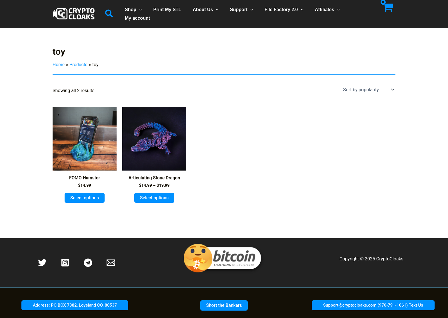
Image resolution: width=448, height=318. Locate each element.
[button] (109, 11)
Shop (140, 11)
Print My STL (172, 11)
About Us (208, 11)
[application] (146, 11)
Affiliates (322, 11)
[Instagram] (65, 257)
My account (356, 11)
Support (241, 11)
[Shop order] (368, 84)
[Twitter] (42, 257)
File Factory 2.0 (281, 11)
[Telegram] (88, 257)
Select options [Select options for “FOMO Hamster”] (84, 192)
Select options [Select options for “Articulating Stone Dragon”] (154, 192)
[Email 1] (111, 257)
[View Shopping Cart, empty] (387, 11)
